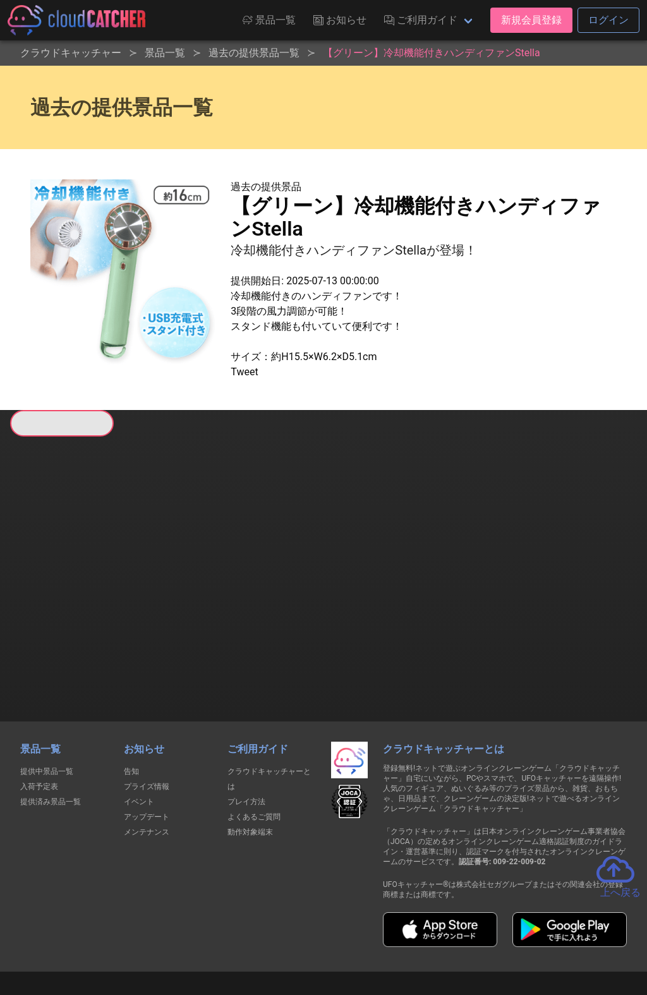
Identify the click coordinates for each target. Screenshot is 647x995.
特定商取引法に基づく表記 (403, 937)
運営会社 (558, 937)
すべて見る (57, 602)
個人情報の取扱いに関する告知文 (117, 937)
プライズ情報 (146, 719)
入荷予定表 (39, 719)
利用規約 (213, 937)
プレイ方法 (246, 734)
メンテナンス (146, 765)
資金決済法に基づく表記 (291, 937)
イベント (139, 734)
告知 (131, 704)
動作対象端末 (250, 765)
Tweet (244, 372)
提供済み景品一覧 (50, 734)
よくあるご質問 (254, 749)
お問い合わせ (494, 937)
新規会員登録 (531, 20)
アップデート (146, 749)
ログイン (608, 20)
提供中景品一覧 (46, 704)
